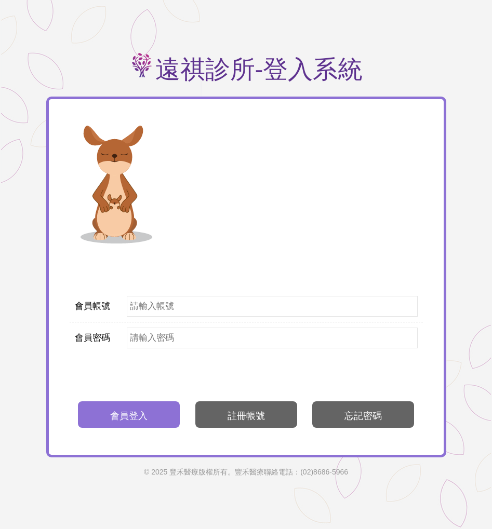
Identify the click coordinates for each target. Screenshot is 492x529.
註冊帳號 (246, 416)
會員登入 (129, 416)
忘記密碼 (363, 416)
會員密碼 (92, 338)
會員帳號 (92, 306)
